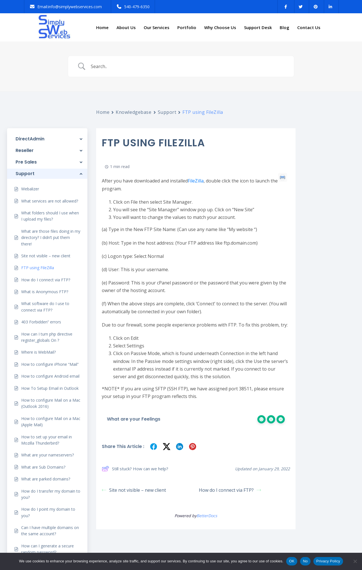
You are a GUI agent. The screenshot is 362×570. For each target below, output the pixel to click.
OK (291, 561)
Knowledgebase (133, 112)
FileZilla (196, 181)
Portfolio (186, 27)
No (305, 561)
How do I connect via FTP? (230, 490)
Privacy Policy (328, 561)
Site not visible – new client (134, 490)
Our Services (156, 27)
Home (102, 27)
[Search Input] (188, 66)
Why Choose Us (220, 27)
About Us (126, 27)
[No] (355, 561)
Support (167, 112)
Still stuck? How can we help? (135, 468)
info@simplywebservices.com (75, 6)
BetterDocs (207, 515)
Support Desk (258, 27)
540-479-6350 (137, 6)
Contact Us (308, 27)
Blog (284, 27)
